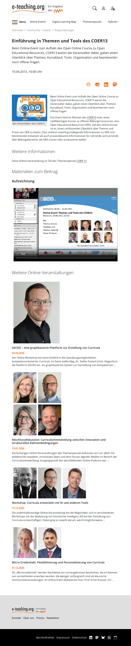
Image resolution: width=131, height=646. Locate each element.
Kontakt (16, 618)
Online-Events (38, 21)
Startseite (17, 30)
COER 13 (81, 161)
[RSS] (110, 637)
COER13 (91, 117)
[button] (21, 22)
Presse (40, 618)
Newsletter (53, 618)
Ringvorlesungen (64, 30)
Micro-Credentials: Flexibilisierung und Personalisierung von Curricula (58, 562)
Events (47, 30)
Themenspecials (92, 21)
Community (33, 30)
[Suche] (94, 8)
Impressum (63, 637)
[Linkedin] (91, 637)
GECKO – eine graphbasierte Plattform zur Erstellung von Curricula (56, 348)
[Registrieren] (112, 8)
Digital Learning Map (64, 21)
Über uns (28, 618)
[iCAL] (115, 637)
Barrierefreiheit (45, 637)
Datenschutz (79, 637)
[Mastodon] (97, 637)
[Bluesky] (103, 637)
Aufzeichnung (23, 181)
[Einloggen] (103, 8)
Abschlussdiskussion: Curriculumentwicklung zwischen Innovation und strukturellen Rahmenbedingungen (59, 441)
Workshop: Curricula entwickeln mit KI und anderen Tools (50, 503)
